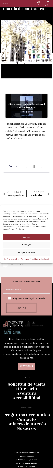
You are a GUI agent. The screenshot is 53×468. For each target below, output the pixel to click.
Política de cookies (11, 259)
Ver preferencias (26, 252)
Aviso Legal (44, 259)
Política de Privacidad (29, 259)
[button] (27, 166)
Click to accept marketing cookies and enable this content (26, 106)
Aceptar (27, 236)
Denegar (26, 244)
